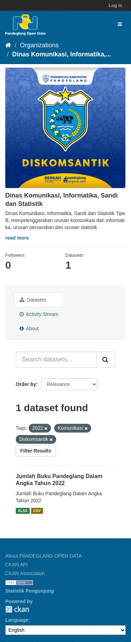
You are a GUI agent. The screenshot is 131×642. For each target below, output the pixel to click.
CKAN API (16, 564)
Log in (115, 5)
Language (16, 620)
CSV (37, 511)
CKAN (17, 609)
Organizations (39, 45)
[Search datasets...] (56, 360)
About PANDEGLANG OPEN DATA (43, 556)
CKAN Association (25, 573)
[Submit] (105, 360)
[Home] (8, 45)
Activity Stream (39, 314)
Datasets (33, 300)
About (29, 328)
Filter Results (35, 451)
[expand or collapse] (120, 24)
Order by (26, 384)
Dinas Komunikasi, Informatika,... (61, 54)
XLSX (22, 511)
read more (17, 238)
